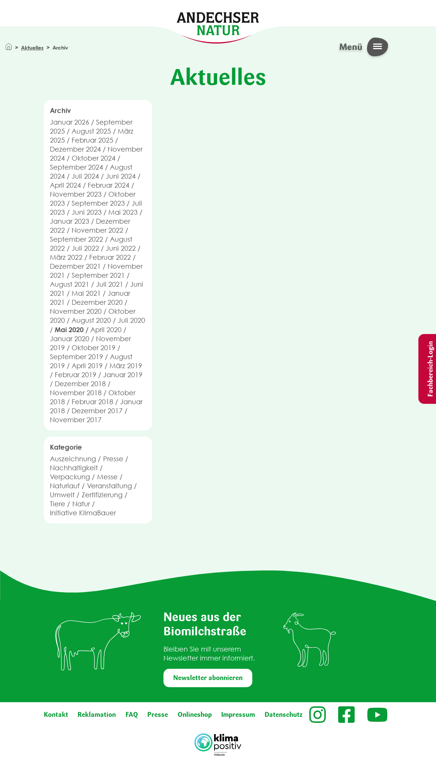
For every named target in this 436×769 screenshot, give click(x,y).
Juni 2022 (121, 248)
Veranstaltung (109, 486)
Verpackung (70, 477)
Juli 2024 (85, 176)
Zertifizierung (102, 495)
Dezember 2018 (80, 384)
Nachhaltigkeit (74, 468)
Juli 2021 (109, 284)
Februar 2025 (92, 140)
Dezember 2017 (97, 411)
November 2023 (76, 194)
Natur (81, 504)
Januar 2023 (69, 221)
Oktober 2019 (93, 348)
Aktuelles (32, 47)
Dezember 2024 (75, 149)
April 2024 (65, 185)
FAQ (132, 714)
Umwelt (62, 495)
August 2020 (91, 320)
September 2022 (76, 239)
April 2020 (105, 330)
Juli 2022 (85, 248)
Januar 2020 (69, 339)
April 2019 (87, 366)
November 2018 (76, 393)
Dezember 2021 (75, 266)
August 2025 (91, 131)
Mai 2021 (86, 293)
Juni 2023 (87, 212)
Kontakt (56, 714)
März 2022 (66, 257)
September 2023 (98, 203)
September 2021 (98, 275)
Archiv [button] (60, 110)
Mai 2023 (123, 212)
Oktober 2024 (93, 158)
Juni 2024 (121, 176)
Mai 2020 (69, 329)
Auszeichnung (73, 459)
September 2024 (76, 167)
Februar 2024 (108, 185)
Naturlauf (65, 486)
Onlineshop (195, 714)
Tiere (57, 504)
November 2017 (76, 420)
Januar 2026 (69, 122)
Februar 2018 (92, 402)
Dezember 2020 (97, 302)
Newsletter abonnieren (208, 678)
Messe (107, 477)
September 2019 (76, 357)
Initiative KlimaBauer (83, 513)
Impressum (238, 714)
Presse (113, 459)
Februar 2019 (75, 375)
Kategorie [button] (66, 447)
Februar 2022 (110, 257)
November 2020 (76, 311)
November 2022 (97, 230)
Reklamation (97, 714)
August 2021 (69, 284)
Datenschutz (284, 714)
